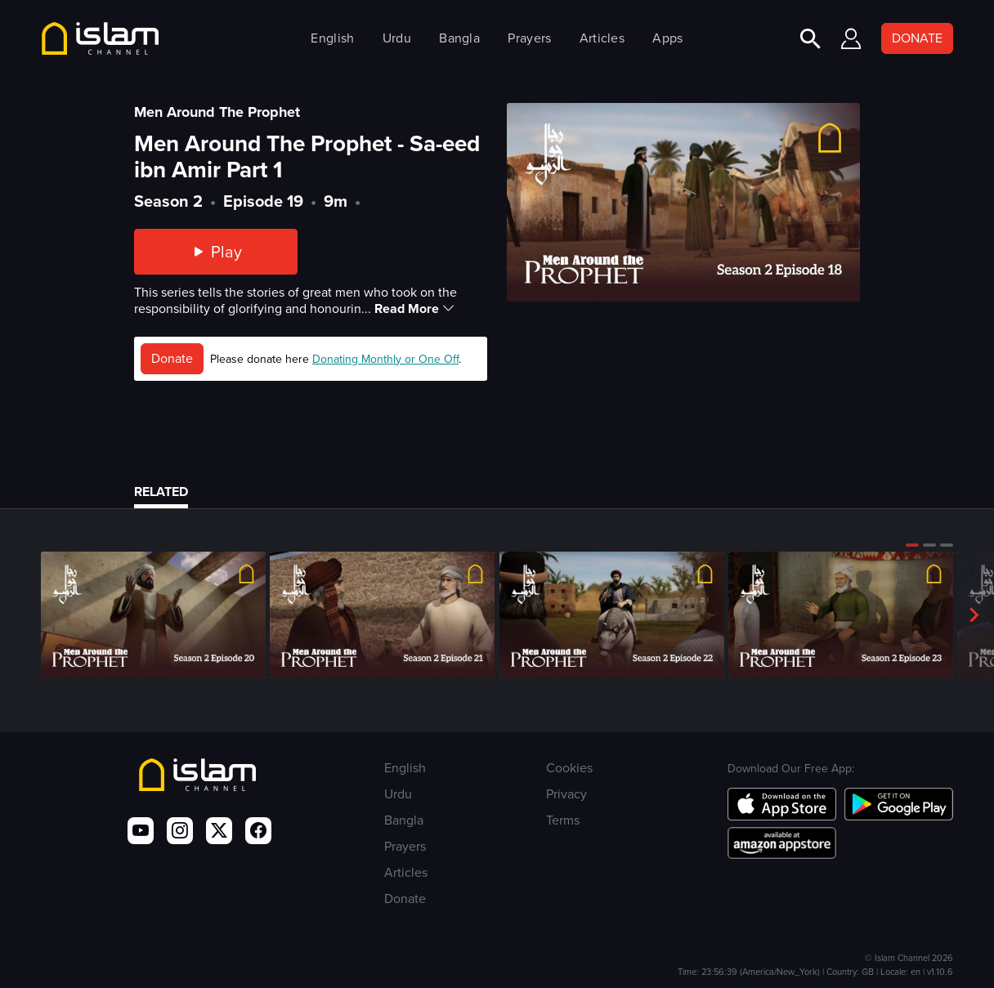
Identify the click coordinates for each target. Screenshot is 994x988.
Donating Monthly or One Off (385, 359)
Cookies (569, 767)
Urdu (397, 38)
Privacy (566, 794)
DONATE (917, 38)
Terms (563, 820)
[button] (912, 545)
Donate (172, 358)
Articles (602, 38)
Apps (667, 38)
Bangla (459, 38)
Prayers (529, 38)
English (332, 38)
